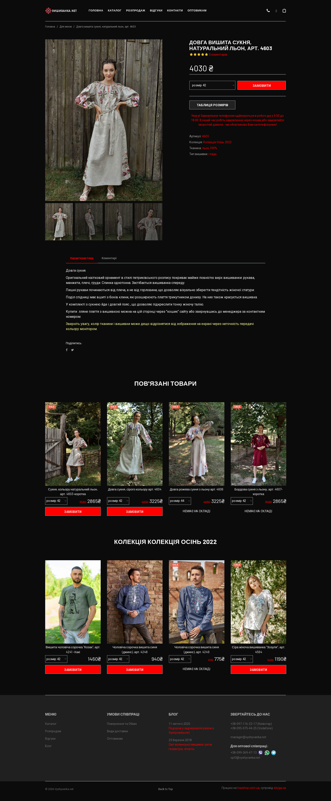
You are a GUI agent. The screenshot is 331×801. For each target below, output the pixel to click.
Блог (48, 746)
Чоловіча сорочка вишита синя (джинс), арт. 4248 (135, 649)
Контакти (175, 10)
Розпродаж (135, 10)
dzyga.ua (280, 788)
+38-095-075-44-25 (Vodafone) (252, 728)
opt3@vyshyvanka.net (245, 757)
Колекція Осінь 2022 (217, 142)
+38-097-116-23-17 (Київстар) (251, 723)
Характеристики (82, 258)
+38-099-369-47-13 (244, 752)
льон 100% (209, 148)
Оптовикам (196, 10)
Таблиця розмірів (212, 105)
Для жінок (66, 26)
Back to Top (165, 789)
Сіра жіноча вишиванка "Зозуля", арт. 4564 (258, 649)
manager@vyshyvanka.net (248, 737)
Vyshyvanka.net (64, 789)
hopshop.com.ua (248, 788)
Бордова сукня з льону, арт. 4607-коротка (258, 491)
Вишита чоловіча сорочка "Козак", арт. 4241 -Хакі (73, 649)
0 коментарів (218, 54)
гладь (213, 154)
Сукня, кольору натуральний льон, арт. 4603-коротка (73, 491)
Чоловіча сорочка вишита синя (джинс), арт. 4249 (196, 649)
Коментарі (109, 258)
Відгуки (156, 10)
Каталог (115, 10)
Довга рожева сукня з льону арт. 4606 (197, 489)
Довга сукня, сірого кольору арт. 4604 (135, 489)
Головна (96, 10)
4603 (205, 136)
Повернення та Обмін (122, 723)
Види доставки (117, 731)
